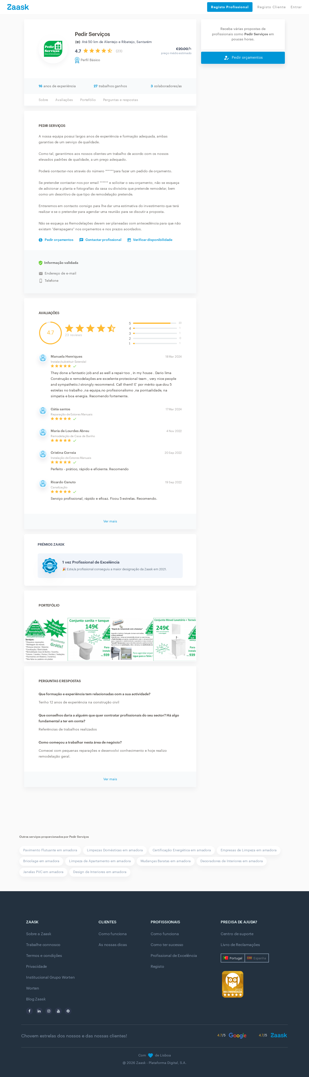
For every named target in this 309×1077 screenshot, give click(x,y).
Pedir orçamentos (56, 240)
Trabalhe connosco (43, 945)
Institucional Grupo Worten (50, 977)
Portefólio (88, 100)
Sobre (43, 100)
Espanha (259, 958)
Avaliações (64, 100)
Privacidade (36, 967)
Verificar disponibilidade (150, 240)
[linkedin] (39, 1011)
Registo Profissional (230, 7)
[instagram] (48, 1011)
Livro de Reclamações (240, 945)
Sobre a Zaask (38, 934)
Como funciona (112, 934)
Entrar (296, 7)
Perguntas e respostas (120, 100)
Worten (32, 988)
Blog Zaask (35, 999)
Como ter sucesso (167, 945)
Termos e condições (44, 956)
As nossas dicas (112, 945)
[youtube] (58, 1011)
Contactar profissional (100, 240)
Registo (157, 967)
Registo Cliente (271, 7)
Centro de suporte (237, 934)
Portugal (236, 958)
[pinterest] (68, 1011)
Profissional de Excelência (174, 956)
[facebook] (29, 1011)
